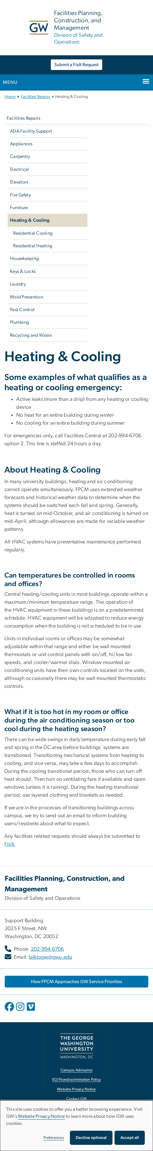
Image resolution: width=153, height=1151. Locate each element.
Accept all (129, 1138)
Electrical (19, 169)
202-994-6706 (47, 949)
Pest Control (22, 309)
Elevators (19, 182)
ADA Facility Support (31, 131)
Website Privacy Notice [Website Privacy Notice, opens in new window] (76, 1089)
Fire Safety (20, 195)
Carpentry (20, 156)
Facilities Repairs (35, 97)
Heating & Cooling (30, 220)
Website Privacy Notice (41, 1116)
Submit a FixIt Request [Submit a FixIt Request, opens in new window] (76, 64)
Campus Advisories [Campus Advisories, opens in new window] (76, 1070)
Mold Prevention (26, 297)
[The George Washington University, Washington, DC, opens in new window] (76, 1045)
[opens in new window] (10, 1011)
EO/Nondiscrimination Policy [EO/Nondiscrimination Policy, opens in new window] (76, 1080)
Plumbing (19, 322)
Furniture (19, 207)
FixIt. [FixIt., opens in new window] (10, 844)
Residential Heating (32, 245)
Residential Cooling (33, 233)
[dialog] (76, 1125)
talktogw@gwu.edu (50, 957)
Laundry (18, 284)
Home (10, 97)
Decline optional (91, 1138)
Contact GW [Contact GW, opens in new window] (76, 1099)
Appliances (21, 143)
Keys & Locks (23, 271)
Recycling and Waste (31, 335)
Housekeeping (24, 258)
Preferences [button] (53, 1138)
